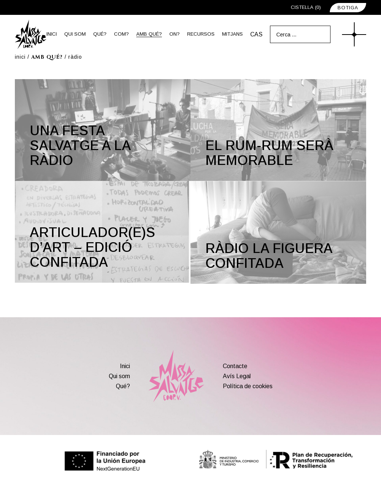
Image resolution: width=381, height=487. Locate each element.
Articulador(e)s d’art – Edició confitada (92, 247)
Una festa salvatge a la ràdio (80, 145)
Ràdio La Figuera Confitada (269, 256)
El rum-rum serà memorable (269, 153)
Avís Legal (237, 376)
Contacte (235, 366)
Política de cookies (248, 386)
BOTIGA (348, 7)
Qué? (123, 386)
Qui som (119, 376)
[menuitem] (256, 34)
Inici (125, 366)
